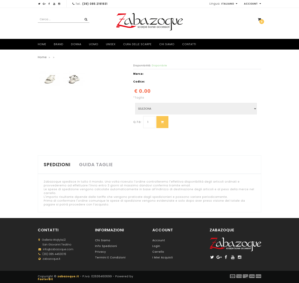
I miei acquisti (162, 257)
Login (156, 246)
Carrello (158, 252)
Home (42, 44)
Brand (58, 44)
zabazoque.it (68, 276)
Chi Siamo (167, 44)
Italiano (229, 3)
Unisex (111, 44)
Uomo (93, 44)
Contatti (189, 44)
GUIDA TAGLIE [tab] (96, 164)
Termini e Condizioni (110, 257)
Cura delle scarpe (137, 44)
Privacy (100, 252)
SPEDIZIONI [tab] (57, 164)
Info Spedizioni (106, 246)
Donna (76, 44)
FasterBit (45, 279)
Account (252, 3)
